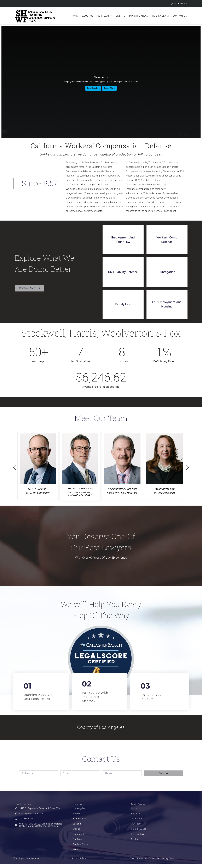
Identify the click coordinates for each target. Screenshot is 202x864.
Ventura (77, 849)
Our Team (104, 16)
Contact (135, 839)
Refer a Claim (160, 16)
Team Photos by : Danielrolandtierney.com (152, 858)
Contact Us (180, 16)
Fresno (76, 813)
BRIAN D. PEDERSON (80, 488)
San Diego (78, 839)
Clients (120, 16)
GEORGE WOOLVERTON (122, 489)
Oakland (77, 824)
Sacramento (79, 834)
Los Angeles (79, 808)
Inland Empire (80, 819)
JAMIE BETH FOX (164, 489)
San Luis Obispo (81, 844)
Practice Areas (138, 16)
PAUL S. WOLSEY (38, 489)
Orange (76, 829)
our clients (137, 819)
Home (75, 16)
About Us (87, 16)
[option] (38, 465)
